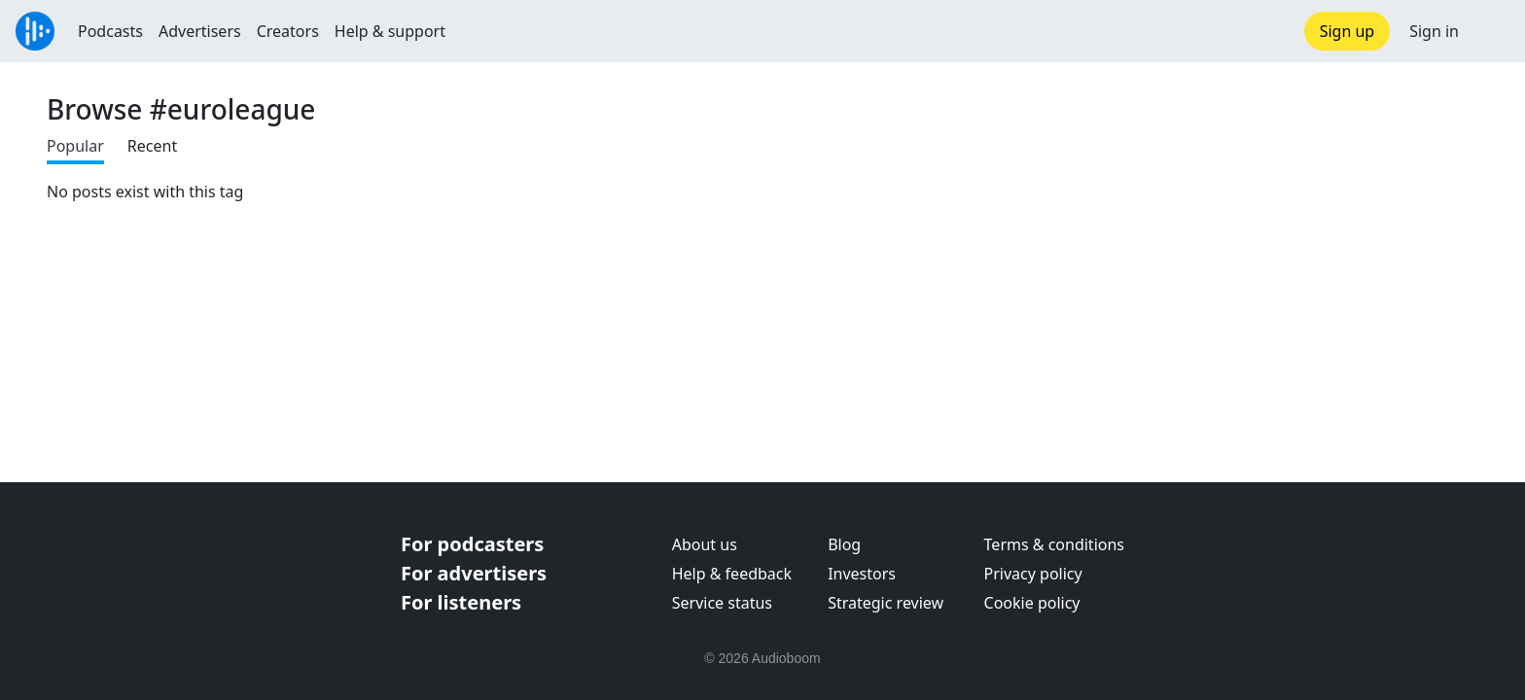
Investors (862, 573)
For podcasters (472, 544)
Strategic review (885, 602)
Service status (722, 602)
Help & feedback (732, 573)
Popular (75, 146)
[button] (1491, 31)
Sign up (1347, 31)
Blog (844, 544)
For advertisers (474, 573)
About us (704, 544)
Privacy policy (1033, 573)
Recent (152, 146)
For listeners (461, 602)
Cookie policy (1032, 602)
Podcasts (110, 31)
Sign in (1434, 31)
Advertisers (200, 31)
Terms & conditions (1054, 544)
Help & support (390, 31)
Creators (288, 31)
